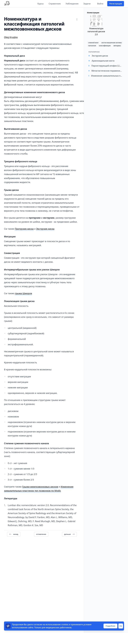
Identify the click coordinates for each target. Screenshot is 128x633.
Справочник (55, 3)
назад (13, 534)
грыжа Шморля (23, 293)
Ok (120, 626)
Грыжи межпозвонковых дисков (40, 486)
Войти (100, 3)
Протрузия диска (24, 228)
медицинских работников (59, 627)
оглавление (41, 534)
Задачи (86, 3)
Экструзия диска (45, 228)
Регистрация (115, 3)
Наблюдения (72, 3)
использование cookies (57, 624)
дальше (69, 534)
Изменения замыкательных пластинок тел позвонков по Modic (38, 488)
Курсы (41, 3)
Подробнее (110, 626)
